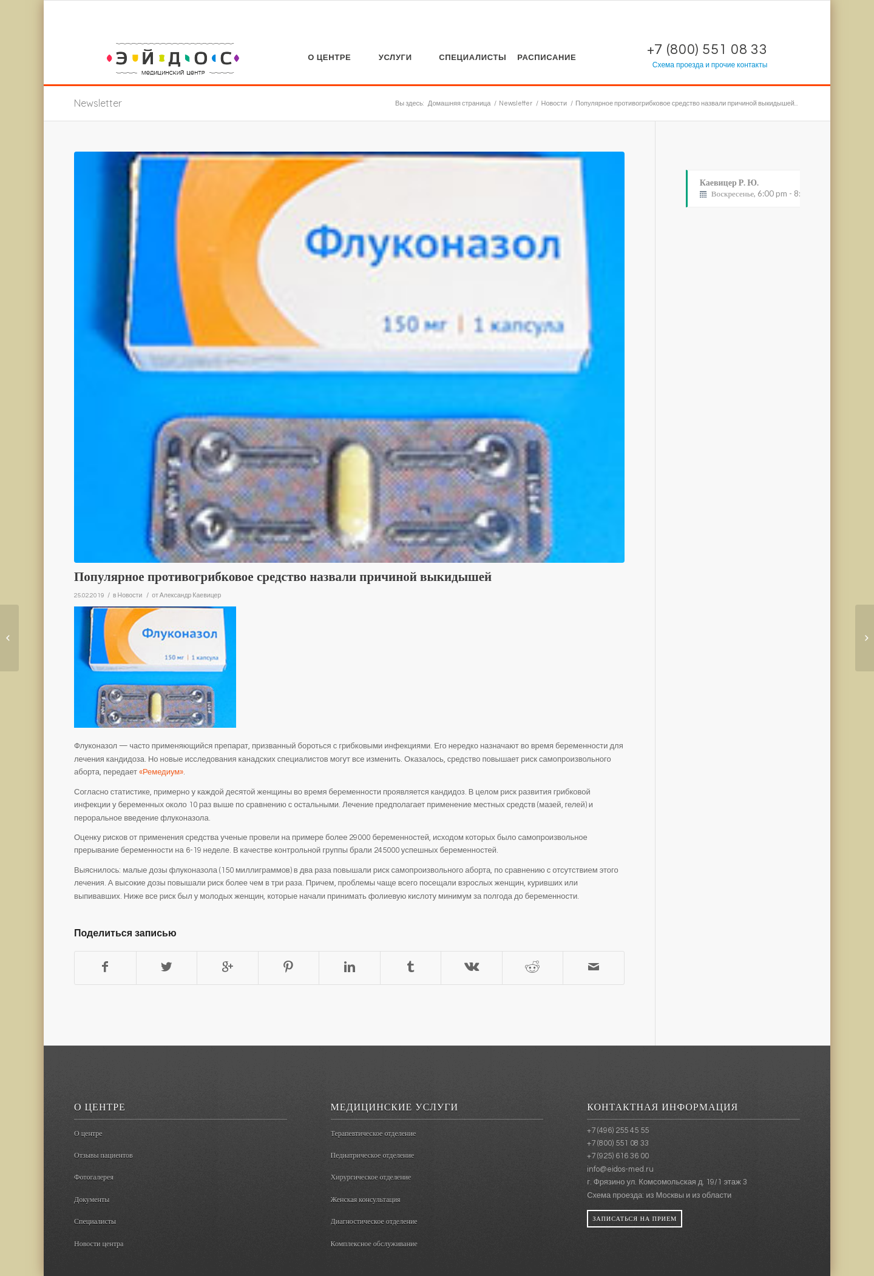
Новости (554, 103)
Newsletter (98, 103)
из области (711, 1195)
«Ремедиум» (161, 772)
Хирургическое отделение (371, 1177)
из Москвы (665, 1195)
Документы (91, 1199)
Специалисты (95, 1221)
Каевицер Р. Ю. (768, 188)
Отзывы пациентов (103, 1155)
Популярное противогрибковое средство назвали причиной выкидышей (283, 576)
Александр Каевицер (191, 595)
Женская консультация (366, 1199)
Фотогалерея (93, 1177)
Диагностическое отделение (374, 1221)
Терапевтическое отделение (373, 1133)
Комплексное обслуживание (374, 1244)
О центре (88, 1133)
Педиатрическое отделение (373, 1155)
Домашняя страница (459, 103)
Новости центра (98, 1244)
